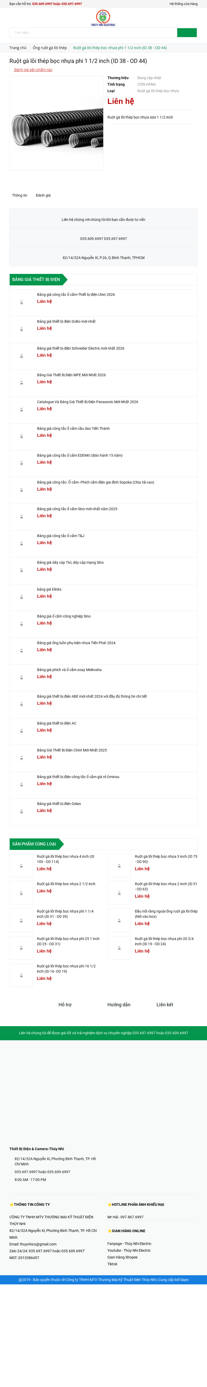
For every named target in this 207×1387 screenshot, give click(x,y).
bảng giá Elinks (49, 589)
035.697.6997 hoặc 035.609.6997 (42, 1172)
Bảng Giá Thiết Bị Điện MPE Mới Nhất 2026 (71, 375)
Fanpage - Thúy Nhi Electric (129, 1244)
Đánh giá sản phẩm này (33, 70)
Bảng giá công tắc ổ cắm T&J (60, 536)
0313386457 (28, 1258)
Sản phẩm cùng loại (34, 844)
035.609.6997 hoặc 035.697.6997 (57, 4)
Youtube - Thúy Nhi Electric (129, 1250)
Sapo (184, 1280)
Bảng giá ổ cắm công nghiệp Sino (64, 616)
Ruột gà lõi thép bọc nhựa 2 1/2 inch (66, 884)
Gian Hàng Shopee (122, 1257)
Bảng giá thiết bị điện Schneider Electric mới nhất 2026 (80, 348)
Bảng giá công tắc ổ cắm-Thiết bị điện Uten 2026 (76, 294)
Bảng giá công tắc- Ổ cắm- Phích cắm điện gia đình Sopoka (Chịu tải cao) (95, 482)
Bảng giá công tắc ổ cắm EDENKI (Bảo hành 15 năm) (80, 455)
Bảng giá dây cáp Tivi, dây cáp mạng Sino (70, 562)
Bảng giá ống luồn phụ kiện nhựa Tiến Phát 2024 (76, 643)
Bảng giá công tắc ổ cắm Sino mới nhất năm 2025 (77, 509)
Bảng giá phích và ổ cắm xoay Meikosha (69, 670)
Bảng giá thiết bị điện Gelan (59, 804)
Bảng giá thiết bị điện (36, 279)
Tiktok (112, 1264)
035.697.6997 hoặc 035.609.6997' (57, 1251)
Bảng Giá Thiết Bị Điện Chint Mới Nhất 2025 (72, 750)
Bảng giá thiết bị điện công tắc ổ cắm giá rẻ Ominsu (78, 777)
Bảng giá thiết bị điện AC (56, 723)
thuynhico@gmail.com (38, 1244)
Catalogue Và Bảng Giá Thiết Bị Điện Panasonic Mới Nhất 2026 (87, 402)
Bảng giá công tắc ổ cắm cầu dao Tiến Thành (73, 428)
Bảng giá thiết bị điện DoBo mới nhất (66, 321)
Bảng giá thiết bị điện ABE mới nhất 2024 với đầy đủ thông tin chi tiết (92, 696)
